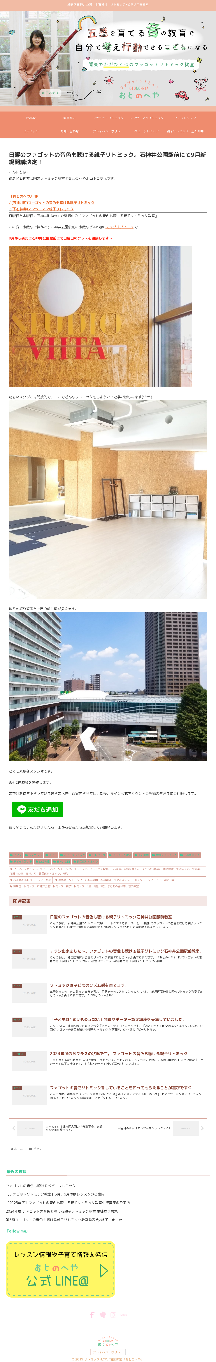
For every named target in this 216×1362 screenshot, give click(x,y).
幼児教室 (43, 861)
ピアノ (15, 855)
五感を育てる (190, 855)
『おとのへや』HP (23, 196)
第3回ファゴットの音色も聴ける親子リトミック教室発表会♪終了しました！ (66, 1220)
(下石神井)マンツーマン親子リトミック (42, 209)
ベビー (51, 855)
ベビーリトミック (72, 855)
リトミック (97, 855)
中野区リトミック (164, 855)
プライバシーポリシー (108, 1352)
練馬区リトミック (86, 861)
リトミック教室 (120, 855)
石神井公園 (61, 861)
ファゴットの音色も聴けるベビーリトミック (41, 1186)
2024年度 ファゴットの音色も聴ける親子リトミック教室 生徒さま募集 (62, 1211)
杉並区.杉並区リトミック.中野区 (30, 880)
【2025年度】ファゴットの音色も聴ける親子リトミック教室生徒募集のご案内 (68, 1203)
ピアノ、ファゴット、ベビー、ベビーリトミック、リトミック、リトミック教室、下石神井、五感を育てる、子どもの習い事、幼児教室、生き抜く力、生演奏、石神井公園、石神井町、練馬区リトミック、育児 (106, 871)
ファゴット (33, 855)
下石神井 (142, 855)
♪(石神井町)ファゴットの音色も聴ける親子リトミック (52, 202)
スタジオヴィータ (119, 227)
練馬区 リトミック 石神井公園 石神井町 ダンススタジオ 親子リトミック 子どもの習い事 (114, 880)
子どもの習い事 (21, 861)
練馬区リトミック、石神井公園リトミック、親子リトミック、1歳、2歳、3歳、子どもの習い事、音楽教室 (74, 886)
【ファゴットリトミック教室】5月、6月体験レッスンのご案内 (55, 1194)
